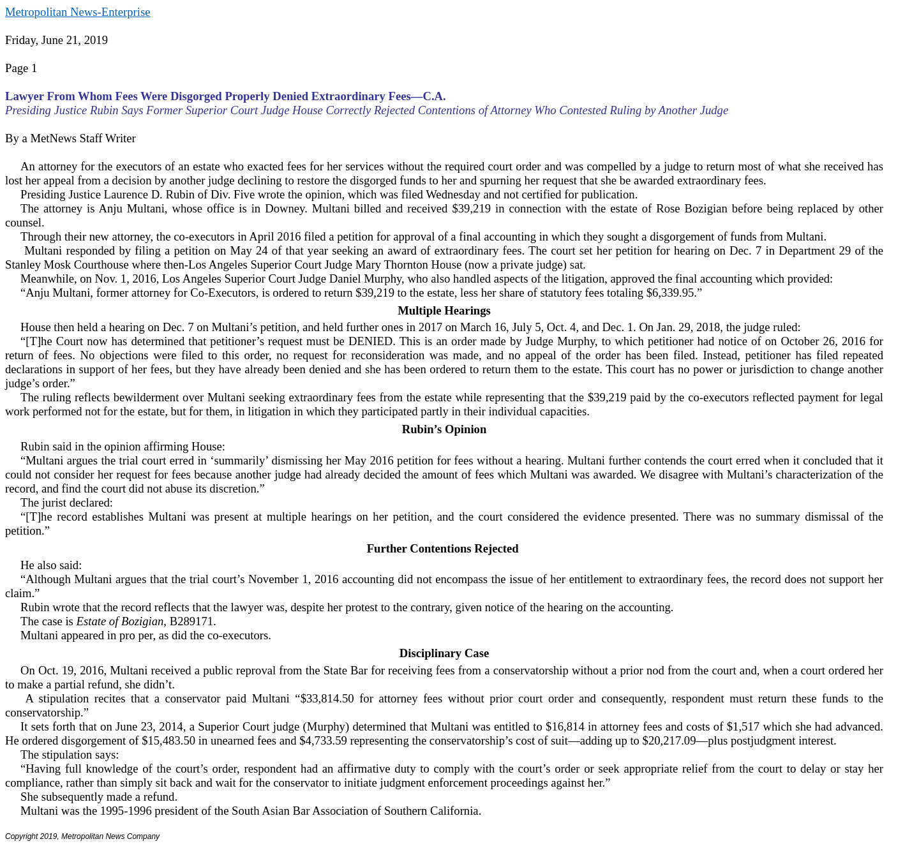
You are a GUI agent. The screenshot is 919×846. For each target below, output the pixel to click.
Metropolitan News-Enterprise (77, 12)
